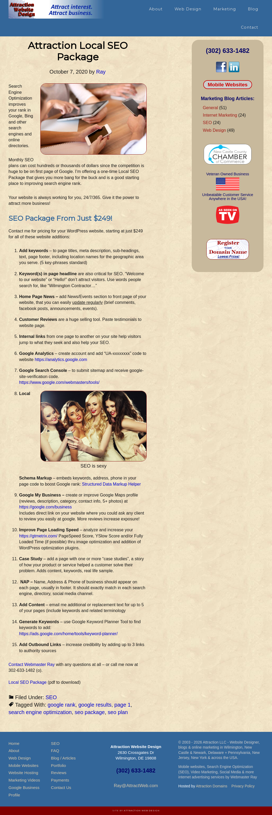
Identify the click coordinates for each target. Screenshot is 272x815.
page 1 (122, 705)
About (13, 750)
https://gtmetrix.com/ (38, 536)
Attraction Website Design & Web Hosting (56, 9)
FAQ (55, 750)
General (210, 107)
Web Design (214, 130)
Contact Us (61, 787)
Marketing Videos (24, 780)
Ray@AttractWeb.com (136, 785)
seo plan (118, 712)
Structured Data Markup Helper (111, 484)
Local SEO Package (27, 682)
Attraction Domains (211, 786)
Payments (60, 780)
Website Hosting (23, 772)
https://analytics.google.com (61, 359)
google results (95, 705)
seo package (90, 712)
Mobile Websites (228, 84)
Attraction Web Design (142, 810)
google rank (61, 705)
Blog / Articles (63, 758)
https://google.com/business (45, 507)
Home (13, 743)
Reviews (58, 772)
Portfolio (58, 765)
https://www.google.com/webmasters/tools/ (59, 382)
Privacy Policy (242, 786)
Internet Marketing (220, 115)
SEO (51, 697)
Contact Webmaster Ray (31, 664)
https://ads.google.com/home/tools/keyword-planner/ (68, 633)
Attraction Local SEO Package (78, 51)
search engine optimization (40, 712)
